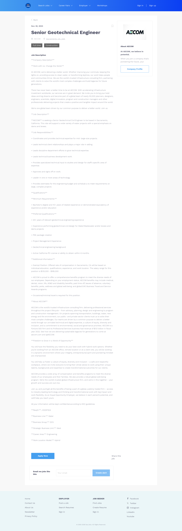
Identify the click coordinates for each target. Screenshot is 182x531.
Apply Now (43, 456)
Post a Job (63, 503)
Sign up (152, 5)
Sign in (140, 5)
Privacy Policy (31, 516)
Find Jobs (97, 503)
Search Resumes (66, 507)
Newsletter (30, 512)
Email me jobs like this (41, 472)
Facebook (134, 499)
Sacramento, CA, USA (55, 39)
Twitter (133, 503)
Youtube (130, 516)
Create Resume (100, 507)
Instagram (134, 508)
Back (35, 20)
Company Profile (134, 69)
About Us (29, 507)
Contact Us (30, 503)
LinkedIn (131, 512)
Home (27, 499)
